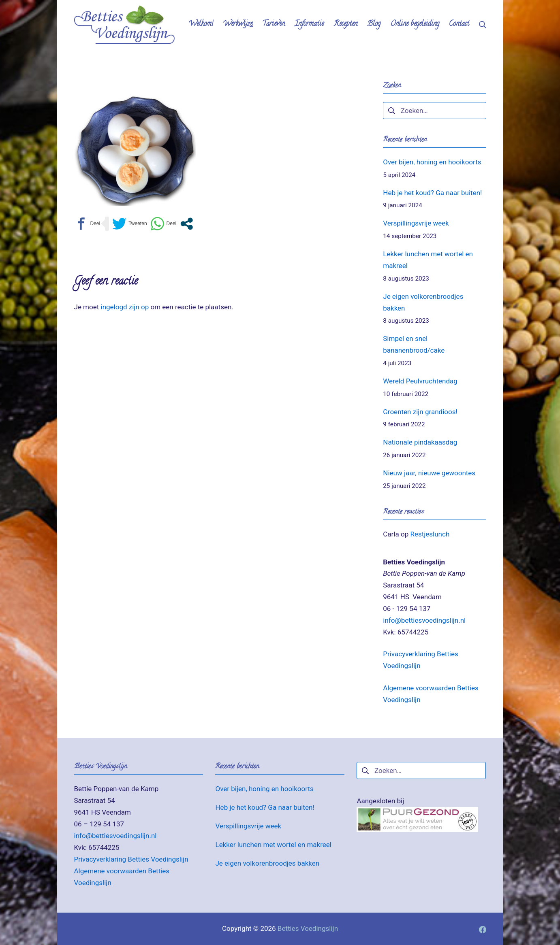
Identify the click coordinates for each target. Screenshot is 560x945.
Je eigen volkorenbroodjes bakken (267, 863)
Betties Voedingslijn (308, 928)
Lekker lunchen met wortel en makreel (273, 845)
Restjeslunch (429, 534)
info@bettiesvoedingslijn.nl (424, 620)
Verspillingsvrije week (416, 223)
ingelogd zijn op (125, 307)
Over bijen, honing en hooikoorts (432, 162)
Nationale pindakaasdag (420, 442)
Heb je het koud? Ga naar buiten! (432, 193)
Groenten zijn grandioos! (420, 412)
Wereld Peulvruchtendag (420, 381)
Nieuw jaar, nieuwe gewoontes (429, 473)
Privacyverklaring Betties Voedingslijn (131, 859)
